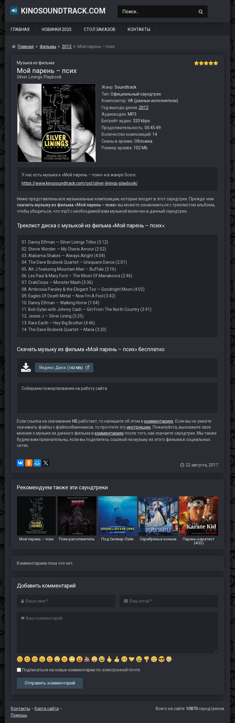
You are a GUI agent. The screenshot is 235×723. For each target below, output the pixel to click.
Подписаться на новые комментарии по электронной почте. (79, 669)
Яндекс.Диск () (64, 367)
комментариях (158, 421)
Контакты (139, 29)
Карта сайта (47, 708)
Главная (20, 29)
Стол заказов (99, 29)
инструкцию (139, 427)
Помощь (19, 715)
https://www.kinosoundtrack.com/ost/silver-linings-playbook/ (80, 183)
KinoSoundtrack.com (57, 10)
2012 (143, 107)
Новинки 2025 (57, 29)
